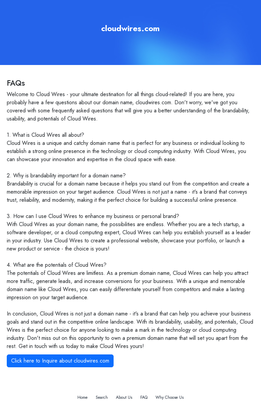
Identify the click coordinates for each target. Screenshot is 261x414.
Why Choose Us (170, 397)
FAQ (143, 397)
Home (82, 397)
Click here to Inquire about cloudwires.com (60, 361)
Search (102, 397)
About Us (124, 397)
